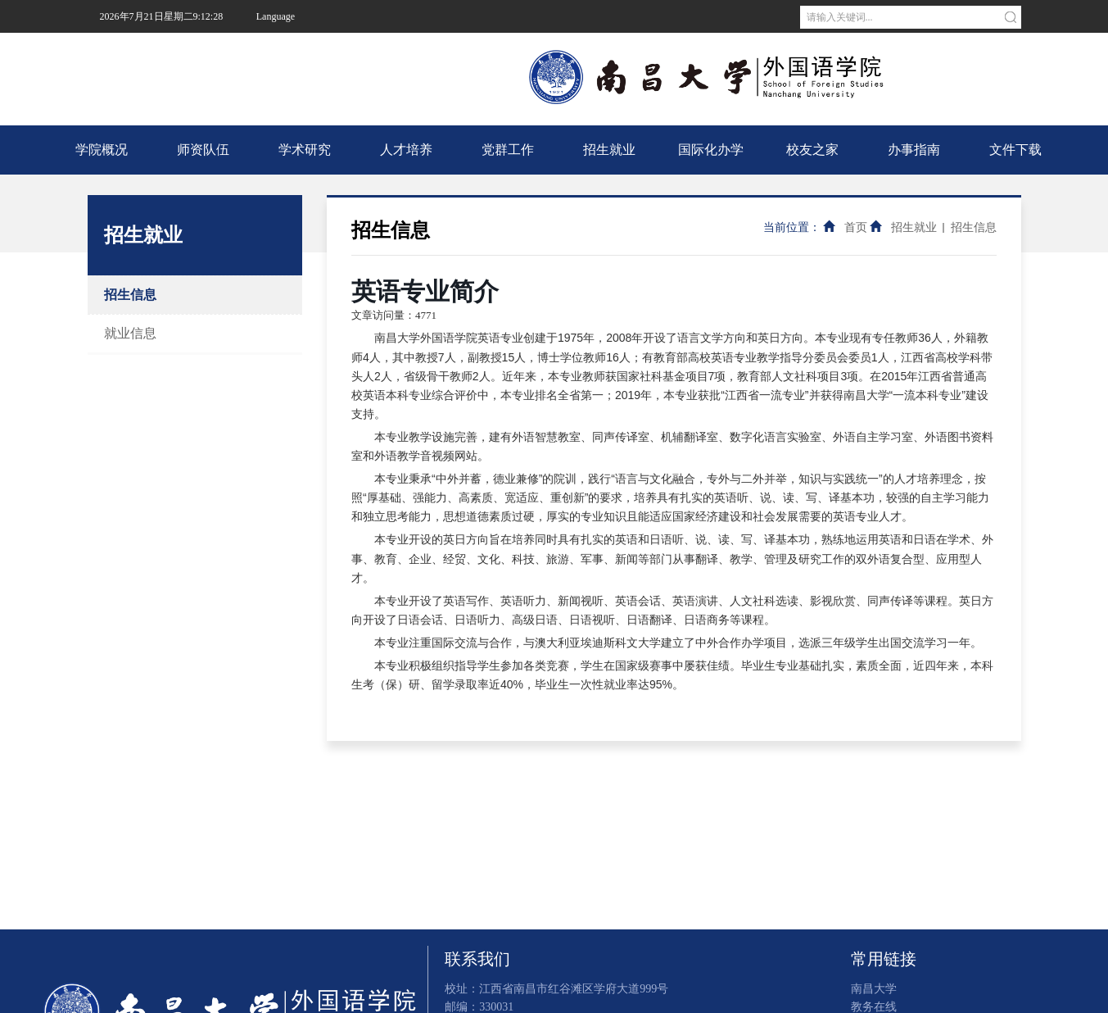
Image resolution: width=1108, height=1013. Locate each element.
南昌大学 (284, 49)
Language (275, 16)
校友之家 (812, 150)
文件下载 (1015, 150)
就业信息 (130, 333)
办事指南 (914, 150)
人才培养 (406, 150)
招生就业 (609, 150)
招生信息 (130, 295)
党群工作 (508, 150)
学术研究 (304, 150)
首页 (855, 227)
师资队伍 (203, 150)
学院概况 (101, 150)
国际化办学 (711, 150)
